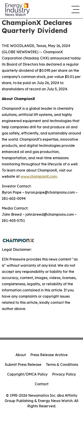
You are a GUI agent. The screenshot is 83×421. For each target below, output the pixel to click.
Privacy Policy (64, 374)
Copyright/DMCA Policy (27, 374)
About (20, 355)
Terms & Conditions (62, 364)
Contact (41, 384)
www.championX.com (39, 176)
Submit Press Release (23, 364)
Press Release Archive (49, 355)
